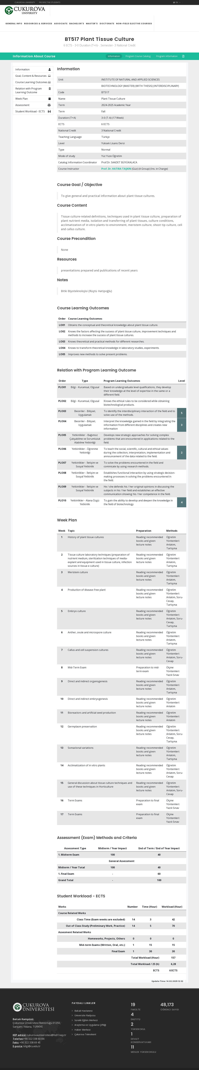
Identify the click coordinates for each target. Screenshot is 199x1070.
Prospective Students (49, 2)
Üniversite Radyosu (84, 1015)
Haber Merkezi (82, 1029)
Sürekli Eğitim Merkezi (86, 1020)
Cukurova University (25, 2)
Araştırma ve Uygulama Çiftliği (90, 1024)
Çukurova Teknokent (85, 1034)
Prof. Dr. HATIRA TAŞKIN (116, 168)
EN (176, 2)
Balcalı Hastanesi (83, 1010)
